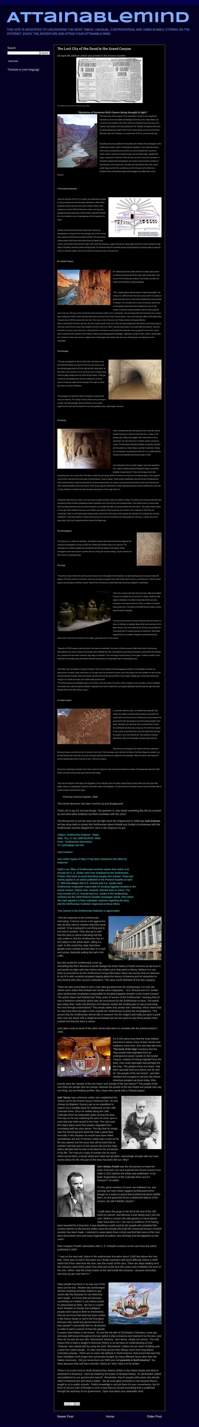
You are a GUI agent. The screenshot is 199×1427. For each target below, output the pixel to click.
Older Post (154, 1416)
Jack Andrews (152, 821)
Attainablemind (98, 18)
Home (110, 1416)
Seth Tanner (64, 1097)
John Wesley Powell (108, 1166)
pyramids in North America (134, 1360)
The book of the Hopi (125, 1049)
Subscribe (13, 61)
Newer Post (65, 1416)
